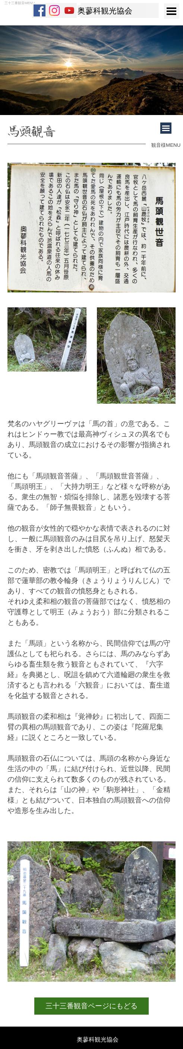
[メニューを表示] (171, 11)
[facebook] (39, 10)
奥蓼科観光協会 (105, 11)
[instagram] (54, 10)
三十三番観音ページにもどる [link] (91, 1006)
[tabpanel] (76, 133)
